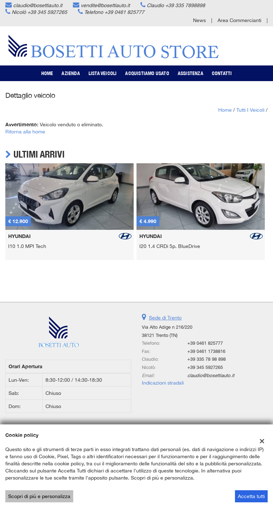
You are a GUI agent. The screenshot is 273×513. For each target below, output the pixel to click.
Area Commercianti (239, 20)
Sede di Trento (165, 318)
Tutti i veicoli (250, 110)
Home (47, 73)
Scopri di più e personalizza (39, 496)
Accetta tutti (251, 496)
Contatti (222, 73)
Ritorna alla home (25, 131)
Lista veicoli (103, 73)
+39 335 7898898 (185, 5)
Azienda (70, 73)
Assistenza (190, 73)
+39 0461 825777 (124, 12)
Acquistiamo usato (147, 73)
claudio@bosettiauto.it (37, 5)
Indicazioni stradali (163, 383)
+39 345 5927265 (47, 12)
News (199, 20)
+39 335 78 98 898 (206, 359)
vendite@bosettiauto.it (105, 5)
